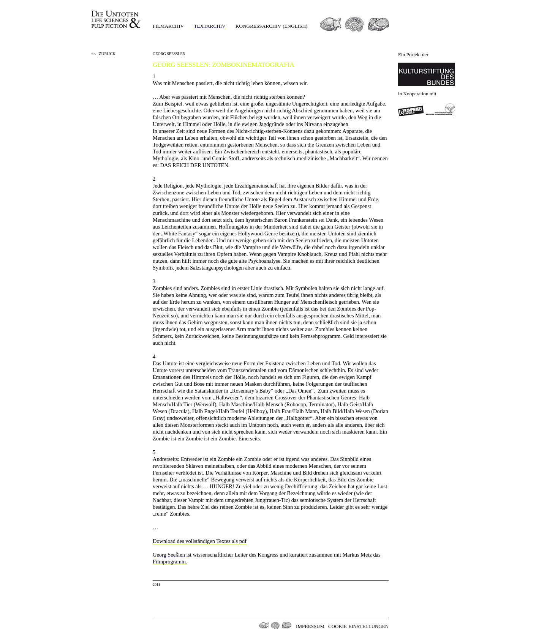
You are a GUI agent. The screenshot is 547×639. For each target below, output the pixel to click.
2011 (156, 584)
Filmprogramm (169, 562)
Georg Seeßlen (169, 555)
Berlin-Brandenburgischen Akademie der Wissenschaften (440, 109)
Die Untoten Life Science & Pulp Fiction (116, 19)
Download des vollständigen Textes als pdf (200, 541)
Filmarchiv (168, 26)
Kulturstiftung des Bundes (426, 74)
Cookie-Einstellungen (358, 626)
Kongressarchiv (258, 26)
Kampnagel (411, 109)
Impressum (310, 626)
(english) (295, 26)
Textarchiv (209, 26)
